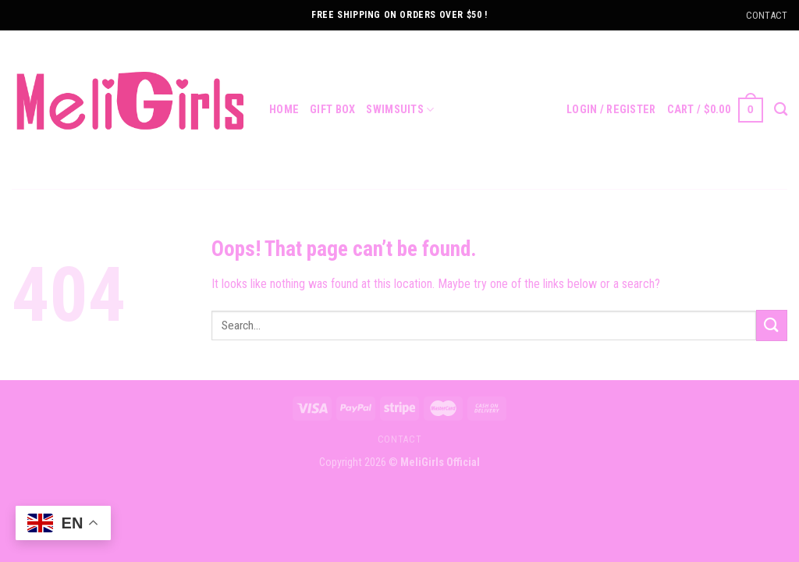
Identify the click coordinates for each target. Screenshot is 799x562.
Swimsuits (400, 109)
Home (284, 109)
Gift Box (332, 109)
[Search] (780, 110)
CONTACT (766, 15)
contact (399, 439)
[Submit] (771, 325)
